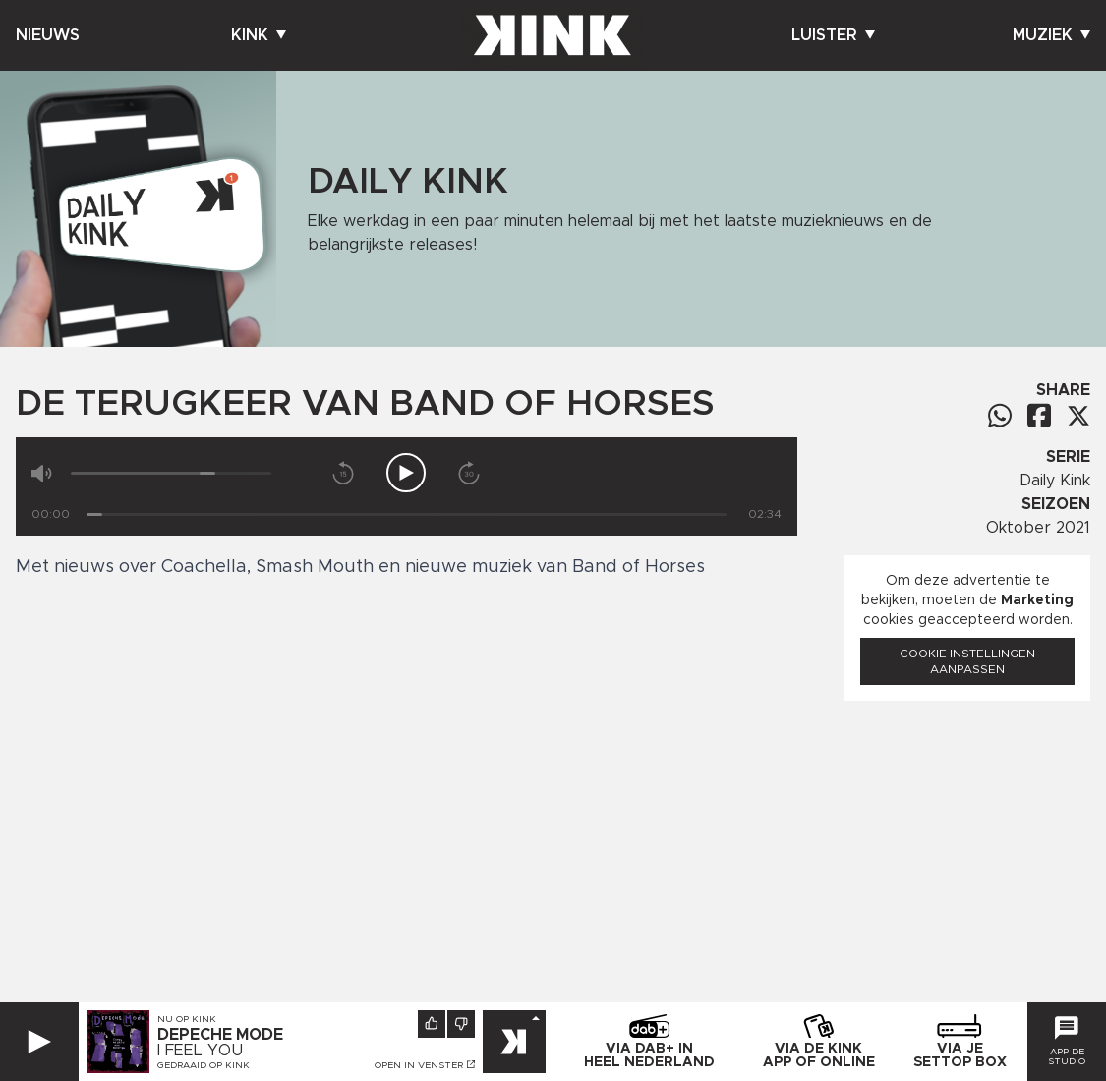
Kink (258, 35)
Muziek (1051, 35)
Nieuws (48, 35)
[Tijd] (407, 514)
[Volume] (171, 473)
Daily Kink (1054, 480)
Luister (833, 35)
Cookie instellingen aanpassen (967, 661)
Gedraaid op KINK (203, 1065)
